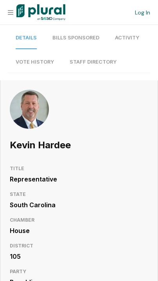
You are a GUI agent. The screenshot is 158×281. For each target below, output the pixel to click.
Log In (142, 12)
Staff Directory (93, 62)
